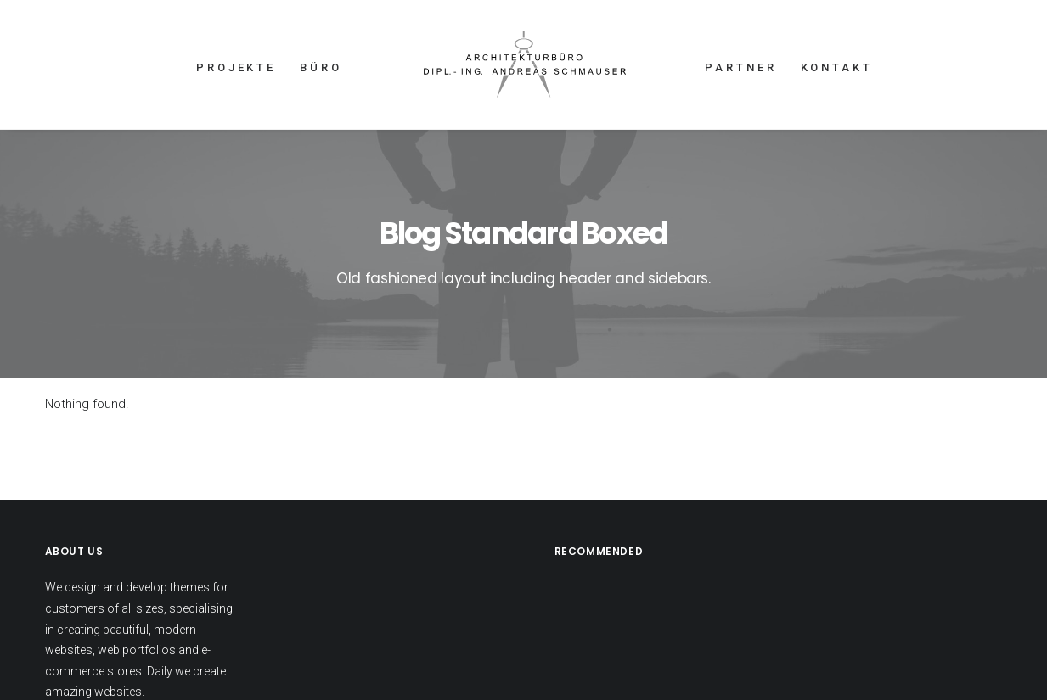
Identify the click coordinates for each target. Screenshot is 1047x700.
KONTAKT (837, 67)
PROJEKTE (236, 67)
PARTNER (740, 67)
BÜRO (321, 67)
